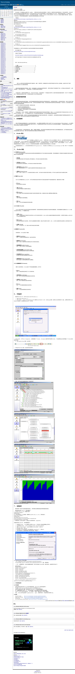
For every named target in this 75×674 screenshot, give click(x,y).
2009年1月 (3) (3, 47)
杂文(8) (2, 40)
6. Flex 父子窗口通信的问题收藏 (6, 92)
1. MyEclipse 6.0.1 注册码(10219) (6, 118)
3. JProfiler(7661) (3, 120)
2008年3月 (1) (3, 56)
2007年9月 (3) (3, 61)
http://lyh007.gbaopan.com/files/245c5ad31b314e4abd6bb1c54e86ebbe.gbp (29, 55)
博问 (23, 653)
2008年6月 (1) (3, 53)
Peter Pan (56, 600)
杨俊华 (27, 613)
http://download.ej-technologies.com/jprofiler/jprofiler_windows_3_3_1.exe (27, 27)
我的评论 (2, 20)
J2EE (73, 600)
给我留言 (2, 25)
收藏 (68, 600)
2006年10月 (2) (3, 70)
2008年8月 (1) (3, 51)
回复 (17, 609)
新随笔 (11, 4)
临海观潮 (2, 78)
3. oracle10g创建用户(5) (5, 130)
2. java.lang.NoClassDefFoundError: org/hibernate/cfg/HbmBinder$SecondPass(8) (7, 129)
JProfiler (15, 7)
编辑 (66, 600)
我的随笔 (2, 19)
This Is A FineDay (5, 2)
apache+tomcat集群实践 (18, 664)
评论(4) (63, 600)
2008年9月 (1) (3, 50)
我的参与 (2, 21)
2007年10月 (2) (3, 60)
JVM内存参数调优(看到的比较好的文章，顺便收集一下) (23, 663)
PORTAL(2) (2, 37)
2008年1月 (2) (3, 57)
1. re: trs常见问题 (3, 100)
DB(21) (2, 33)
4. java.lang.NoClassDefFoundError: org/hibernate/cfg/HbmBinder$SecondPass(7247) (7, 122)
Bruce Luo (28, 619)
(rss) (4, 33)
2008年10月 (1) (3, 49)
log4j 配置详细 (16, 662)
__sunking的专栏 (3, 76)
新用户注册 (66, 630)
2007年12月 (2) (3, 58)
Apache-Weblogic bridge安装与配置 (20, 665)
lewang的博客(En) (4, 77)
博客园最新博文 (19, 653)
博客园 (15, 653)
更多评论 (20, 609)
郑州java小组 (3, 79)
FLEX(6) (2, 34)
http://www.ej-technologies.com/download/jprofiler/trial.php (24, 51)
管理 (20, 4)
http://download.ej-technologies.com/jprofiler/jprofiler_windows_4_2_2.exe (27, 19)
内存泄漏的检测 (16, 660)
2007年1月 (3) (3, 68)
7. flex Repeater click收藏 (5, 93)
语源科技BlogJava (3, 4)
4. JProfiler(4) (3, 131)
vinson (27, 606)
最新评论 (2, 22)
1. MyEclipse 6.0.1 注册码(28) (6, 127)
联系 (14, 4)
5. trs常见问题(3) (3, 132)
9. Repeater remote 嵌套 (5, 95)
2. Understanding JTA (4, 87)
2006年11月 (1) (3, 69)
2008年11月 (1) (3, 48)
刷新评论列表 (71, 630)
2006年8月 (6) (3, 72)
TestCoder (28, 624)
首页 (8, 4)
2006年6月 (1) (3, 73)
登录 (19, 632)
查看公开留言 (3, 26)
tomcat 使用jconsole (17, 661)
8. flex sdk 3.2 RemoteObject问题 (6, 94)
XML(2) (2, 39)
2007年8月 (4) (3, 62)
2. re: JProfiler (3, 104)
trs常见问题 (15, 659)
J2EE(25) (2, 35)
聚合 (16, 4)
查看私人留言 (3, 27)
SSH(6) (2, 38)
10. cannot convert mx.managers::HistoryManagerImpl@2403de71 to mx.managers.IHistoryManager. (7, 97)
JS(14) (2, 36)
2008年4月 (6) (3, 55)
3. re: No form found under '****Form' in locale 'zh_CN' (7, 108)
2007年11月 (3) (3, 59)
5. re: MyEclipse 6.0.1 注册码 (5, 113)
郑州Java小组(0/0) (4, 30)
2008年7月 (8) (3, 52)
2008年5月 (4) (3, 54)
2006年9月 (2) (3, 71)
